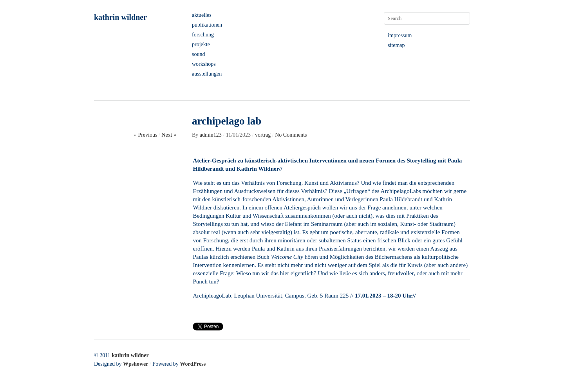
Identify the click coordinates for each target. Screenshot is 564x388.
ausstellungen (207, 74)
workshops (204, 64)
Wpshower (135, 364)
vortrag (263, 135)
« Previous (145, 135)
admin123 (211, 135)
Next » (168, 135)
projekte (201, 44)
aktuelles (202, 15)
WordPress (193, 364)
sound (198, 54)
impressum (400, 35)
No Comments (291, 135)
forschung (203, 35)
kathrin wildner (120, 17)
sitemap (396, 45)
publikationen (207, 25)
